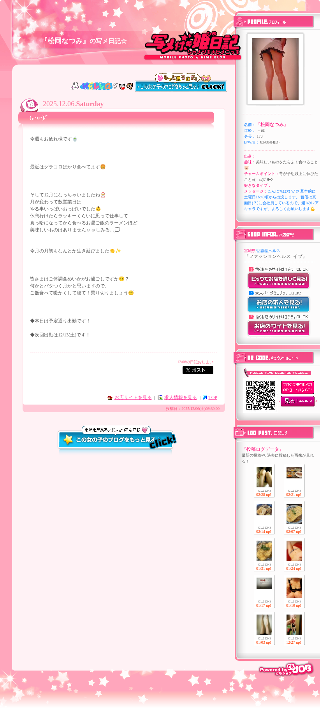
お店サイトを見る (133, 397)
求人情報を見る (180, 397)
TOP (213, 397)
